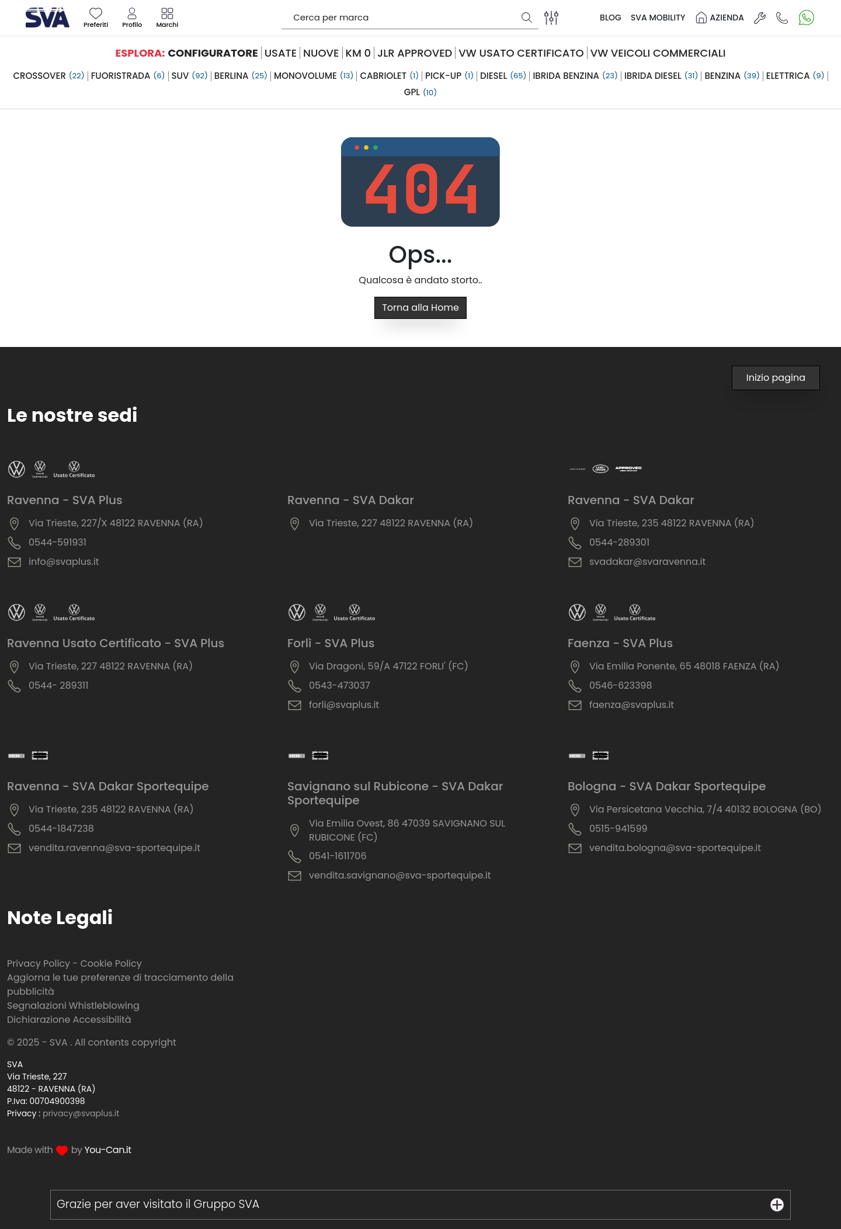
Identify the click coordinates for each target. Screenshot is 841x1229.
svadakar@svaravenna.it (647, 561)
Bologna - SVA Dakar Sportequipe (667, 786)
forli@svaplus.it (344, 704)
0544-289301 (619, 542)
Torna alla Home (420, 307)
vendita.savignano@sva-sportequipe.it (400, 875)
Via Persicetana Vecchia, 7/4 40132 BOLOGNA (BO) (705, 809)
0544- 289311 (58, 685)
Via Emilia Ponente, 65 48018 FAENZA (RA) (684, 666)
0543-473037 (339, 685)
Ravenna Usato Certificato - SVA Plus (115, 643)
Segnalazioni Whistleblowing (73, 1005)
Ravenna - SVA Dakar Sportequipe (108, 786)
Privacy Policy (38, 963)
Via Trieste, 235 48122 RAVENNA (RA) (672, 523)
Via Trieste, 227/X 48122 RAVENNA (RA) (116, 523)
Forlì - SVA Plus (330, 643)
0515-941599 (618, 828)
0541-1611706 (338, 856)
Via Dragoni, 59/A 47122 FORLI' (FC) (388, 666)
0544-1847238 (61, 828)
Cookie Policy (110, 963)
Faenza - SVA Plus (620, 643)
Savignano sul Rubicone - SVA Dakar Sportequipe (395, 793)
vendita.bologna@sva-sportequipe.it (675, 848)
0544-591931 (57, 542)
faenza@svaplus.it (631, 704)
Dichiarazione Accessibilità (69, 1019)
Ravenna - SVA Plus (65, 500)
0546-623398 (620, 685)
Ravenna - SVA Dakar (350, 500)
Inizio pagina (775, 377)
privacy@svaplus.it (81, 1113)
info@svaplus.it (64, 561)
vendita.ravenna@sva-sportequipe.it (114, 848)
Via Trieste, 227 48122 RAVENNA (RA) (391, 523)
